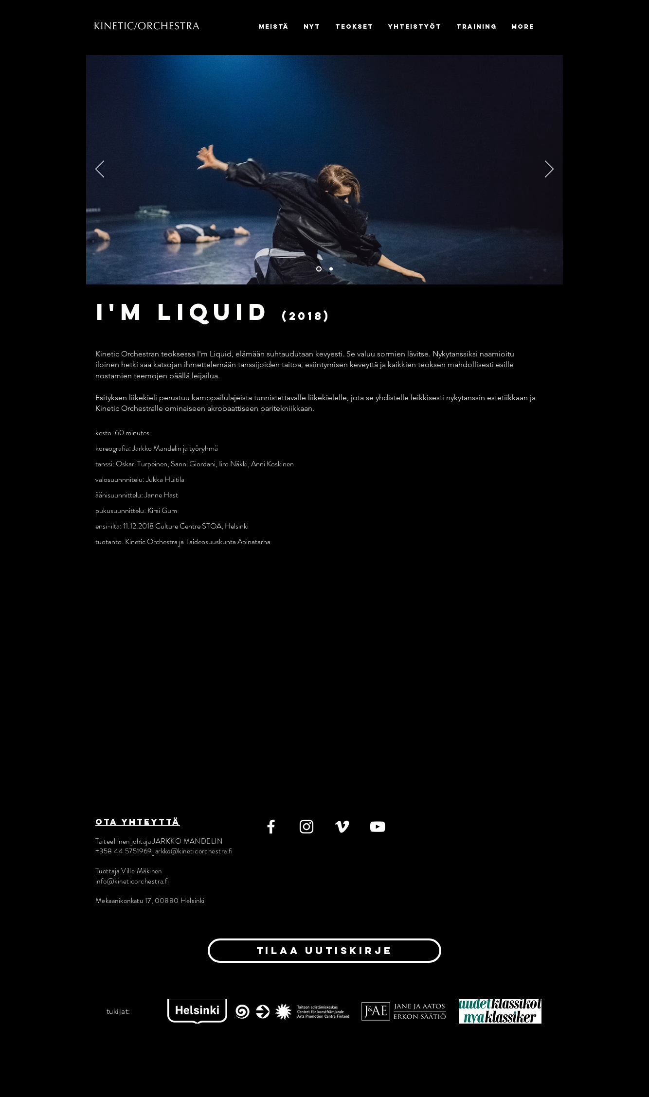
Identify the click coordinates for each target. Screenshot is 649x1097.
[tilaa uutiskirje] (324, 950)
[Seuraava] (549, 169)
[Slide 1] (319, 269)
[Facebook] (271, 826)
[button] (312, 26)
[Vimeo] (342, 826)
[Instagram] (306, 826)
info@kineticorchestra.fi (132, 881)
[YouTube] (377, 826)
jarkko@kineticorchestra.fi (193, 851)
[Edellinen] (99, 169)
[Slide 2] (331, 269)
